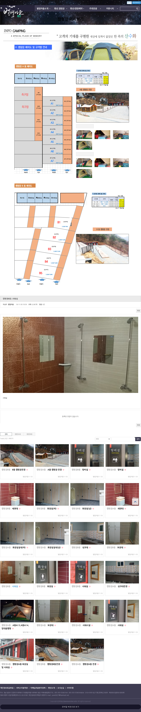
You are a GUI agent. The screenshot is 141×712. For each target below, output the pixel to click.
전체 (6, 434)
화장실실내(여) (19, 547)
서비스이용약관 (22, 688)
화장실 (50, 586)
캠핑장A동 (18, 434)
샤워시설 (87, 625)
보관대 (120, 547)
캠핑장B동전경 (53, 664)
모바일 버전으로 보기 (70, 707)
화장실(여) (52, 509)
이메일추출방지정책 (37, 688)
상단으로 (135, 501)
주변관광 (93, 9)
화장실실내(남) (54, 547)
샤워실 (15, 586)
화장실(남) (87, 509)
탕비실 (85, 470)
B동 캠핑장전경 (19, 470)
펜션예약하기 (136, 2)
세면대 (15, 509)
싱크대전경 (123, 586)
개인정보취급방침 (6, 688)
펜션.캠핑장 (59, 9)
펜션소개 (51, 688)
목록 (138, 311)
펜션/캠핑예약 (76, 9)
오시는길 (60, 688)
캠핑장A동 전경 (90, 664)
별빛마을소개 (42, 9)
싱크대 (85, 547)
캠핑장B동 (29, 434)
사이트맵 (70, 688)
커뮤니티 (110, 9)
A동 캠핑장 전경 (55, 470)
